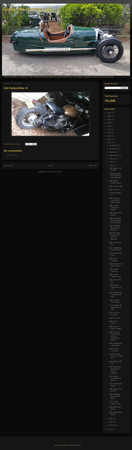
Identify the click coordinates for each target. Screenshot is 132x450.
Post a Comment (12, 155)
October (112, 152)
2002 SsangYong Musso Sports (115, 249)
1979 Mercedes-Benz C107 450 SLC (115, 356)
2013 (109, 143)
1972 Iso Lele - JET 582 (114, 314)
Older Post (93, 165)
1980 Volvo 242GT (113, 322)
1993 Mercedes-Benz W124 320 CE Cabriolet (115, 370)
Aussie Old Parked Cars (27, 9)
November (113, 149)
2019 (109, 126)
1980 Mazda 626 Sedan (115, 214)
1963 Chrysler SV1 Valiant (114, 301)
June (111, 165)
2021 (109, 119)
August (112, 159)
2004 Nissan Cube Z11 (113, 350)
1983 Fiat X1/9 (114, 318)
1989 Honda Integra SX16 (115, 276)
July (111, 162)
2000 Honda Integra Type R (115, 182)
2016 (109, 133)
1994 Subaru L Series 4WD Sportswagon (115, 200)
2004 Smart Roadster (113, 260)
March (111, 425)
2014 (109, 139)
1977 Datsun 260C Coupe (114, 403)
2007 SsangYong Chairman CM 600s (115, 295)
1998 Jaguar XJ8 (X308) (115, 169)
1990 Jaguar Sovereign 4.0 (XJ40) (115, 378)
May (111, 418)
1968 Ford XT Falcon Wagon (115, 328)
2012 (109, 429)
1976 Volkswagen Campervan (115, 344)
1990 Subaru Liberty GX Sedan (114, 208)
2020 (109, 123)
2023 (109, 113)
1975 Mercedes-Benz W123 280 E (115, 396)
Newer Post (8, 165)
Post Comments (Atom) (54, 172)
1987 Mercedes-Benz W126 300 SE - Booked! (115, 236)
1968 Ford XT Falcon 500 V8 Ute (115, 287)
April (111, 422)
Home (50, 165)
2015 (109, 136)
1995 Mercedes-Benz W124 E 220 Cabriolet (115, 176)
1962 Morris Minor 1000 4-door (116, 265)
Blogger (78, 445)
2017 (109, 129)
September (113, 155)
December (113, 145)
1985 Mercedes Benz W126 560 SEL (115, 228)
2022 (109, 116)
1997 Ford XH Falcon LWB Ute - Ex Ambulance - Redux (114, 336)
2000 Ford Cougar (116, 186)
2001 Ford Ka (114, 190)
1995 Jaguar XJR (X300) (115, 390)
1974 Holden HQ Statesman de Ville (115, 307)
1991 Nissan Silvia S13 (113, 270)
